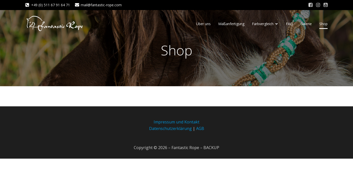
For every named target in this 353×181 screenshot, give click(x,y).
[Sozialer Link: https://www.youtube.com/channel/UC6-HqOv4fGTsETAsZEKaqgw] (325, 5)
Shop (323, 23)
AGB (200, 128)
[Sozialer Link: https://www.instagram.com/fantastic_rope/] (318, 5)
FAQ (289, 23)
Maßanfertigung (231, 23)
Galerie (306, 23)
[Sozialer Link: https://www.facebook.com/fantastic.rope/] (310, 5)
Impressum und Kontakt (176, 122)
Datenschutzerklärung (170, 128)
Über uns (203, 23)
